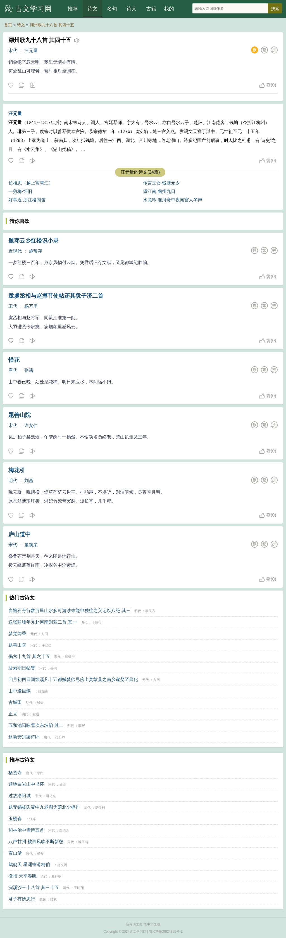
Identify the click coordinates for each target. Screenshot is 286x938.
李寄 (81, 726)
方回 (44, 634)
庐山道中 (19, 534)
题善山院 (19, 415)
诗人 (132, 8)
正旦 (12, 713)
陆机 (53, 899)
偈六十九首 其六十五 (29, 656)
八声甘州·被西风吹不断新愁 (35, 841)
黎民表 (150, 611)
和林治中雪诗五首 (26, 830)
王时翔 (79, 888)
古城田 (15, 702)
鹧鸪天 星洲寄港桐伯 (29, 864)
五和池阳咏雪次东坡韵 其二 (35, 725)
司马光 (51, 796)
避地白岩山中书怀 (26, 784)
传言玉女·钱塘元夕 (161, 183)
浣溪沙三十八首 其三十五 (33, 887)
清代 (87, 807)
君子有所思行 (21, 899)
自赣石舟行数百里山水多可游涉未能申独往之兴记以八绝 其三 (69, 610)
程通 (35, 714)
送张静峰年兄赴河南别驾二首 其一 (42, 622)
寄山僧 (15, 853)
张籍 (28, 370)
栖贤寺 (15, 772)
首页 (8, 25)
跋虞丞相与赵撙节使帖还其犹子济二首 (55, 296)
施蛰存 (35, 251)
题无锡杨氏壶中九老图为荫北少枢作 (44, 807)
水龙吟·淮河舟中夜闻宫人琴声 (172, 199)
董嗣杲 (31, 544)
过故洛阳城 (19, 795)
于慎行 (97, 622)
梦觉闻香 (17, 633)
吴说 (62, 785)
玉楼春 (15, 818)
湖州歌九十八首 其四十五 (52, 25)
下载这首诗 (32, 85)
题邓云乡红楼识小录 (33, 240)
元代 (33, 634)
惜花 (14, 360)
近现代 (15, 251)
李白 (40, 773)
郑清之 (64, 830)
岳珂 (53, 668)
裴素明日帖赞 (21, 668)
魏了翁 (83, 842)
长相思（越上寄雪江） (30, 183)
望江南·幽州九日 (159, 191)
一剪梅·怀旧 (20, 191)
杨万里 (31, 306)
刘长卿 (60, 737)
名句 (112, 8)
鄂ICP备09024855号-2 (166, 932)
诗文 (92, 8)
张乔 (40, 853)
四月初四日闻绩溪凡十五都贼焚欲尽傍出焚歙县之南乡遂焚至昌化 (73, 679)
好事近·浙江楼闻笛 (26, 199)
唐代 (12, 370)
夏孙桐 (100, 807)
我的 (169, 8)
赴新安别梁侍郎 (24, 736)
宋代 (12, 50)
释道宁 (70, 657)
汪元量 (31, 50)
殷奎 (40, 703)
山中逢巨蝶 (19, 691)
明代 (12, 480)
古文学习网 (33, 8)
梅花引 (16, 470)
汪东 (32, 819)
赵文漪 (62, 865)
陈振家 (43, 691)
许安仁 (31, 425)
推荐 (73, 8)
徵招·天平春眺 (22, 876)
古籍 (151, 8)
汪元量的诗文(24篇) (140, 172)
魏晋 (42, 899)
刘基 (28, 480)
